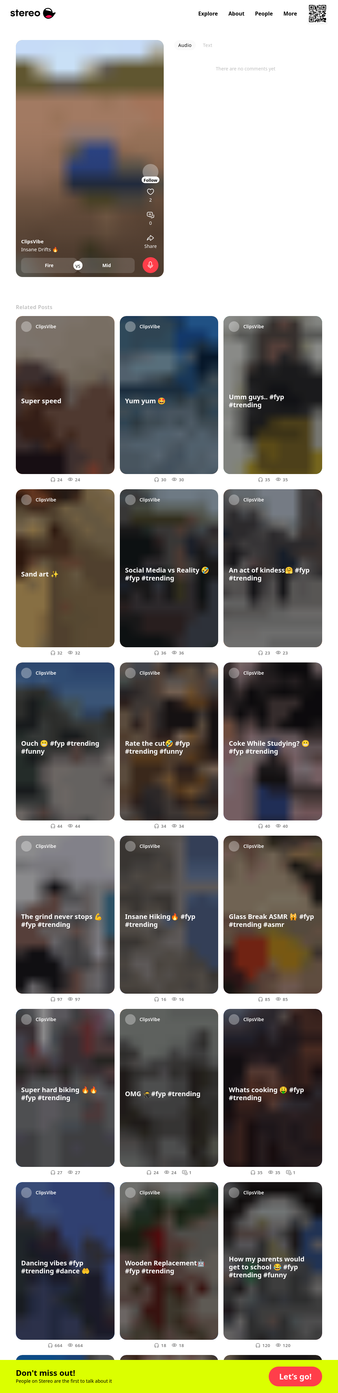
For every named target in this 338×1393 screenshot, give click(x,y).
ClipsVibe (32, 241)
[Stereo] (33, 13)
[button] (295, 1376)
